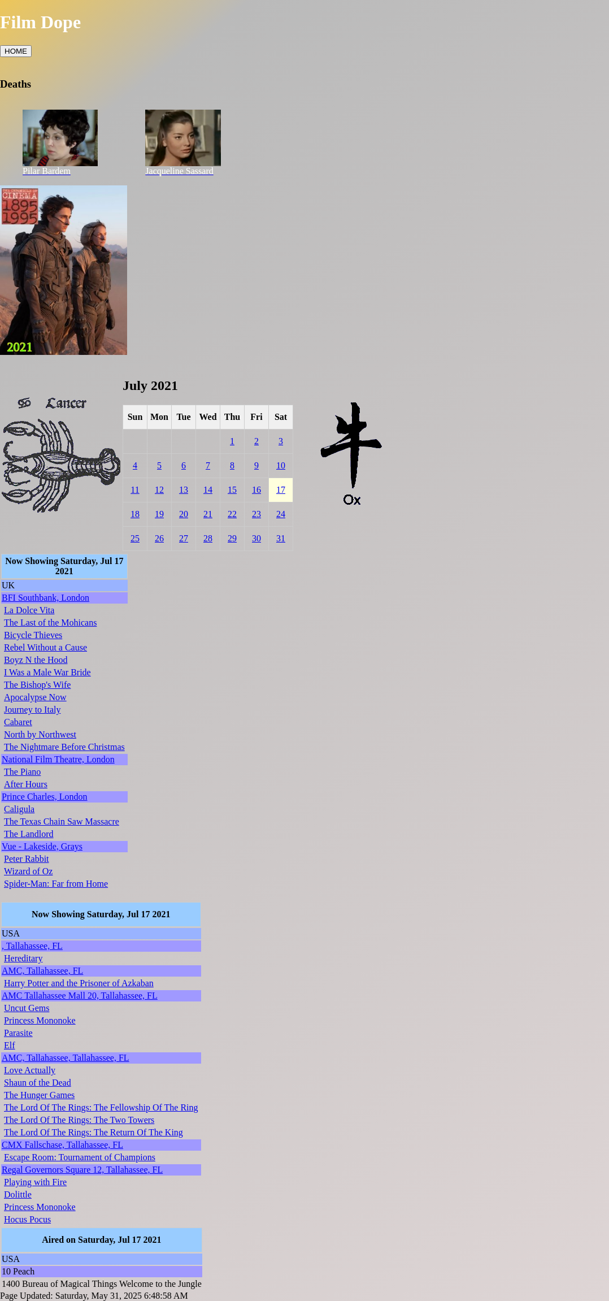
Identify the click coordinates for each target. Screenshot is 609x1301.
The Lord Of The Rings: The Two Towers (79, 1120)
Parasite (18, 1033)
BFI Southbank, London (45, 597)
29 (232, 538)
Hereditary (23, 958)
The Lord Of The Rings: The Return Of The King (93, 1132)
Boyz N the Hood (35, 660)
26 (159, 538)
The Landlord (29, 834)
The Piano (22, 772)
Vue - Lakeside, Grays (42, 846)
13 (183, 490)
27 (183, 538)
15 (232, 490)
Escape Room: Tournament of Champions (79, 1157)
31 (280, 538)
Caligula (19, 809)
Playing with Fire (35, 1182)
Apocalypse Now (35, 697)
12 (159, 490)
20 (183, 514)
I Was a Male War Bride (47, 672)
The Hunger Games (39, 1095)
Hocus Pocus (27, 1219)
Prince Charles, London (45, 796)
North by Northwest (40, 734)
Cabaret (18, 722)
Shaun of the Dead (37, 1082)
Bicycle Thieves (33, 635)
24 (280, 514)
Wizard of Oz (28, 871)
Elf (9, 1045)
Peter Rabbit (26, 859)
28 (207, 538)
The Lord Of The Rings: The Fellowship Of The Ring (101, 1107)
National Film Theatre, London (58, 759)
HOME (16, 51)
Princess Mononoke (40, 1020)
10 (280, 465)
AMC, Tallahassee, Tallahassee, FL (65, 1058)
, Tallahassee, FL (32, 946)
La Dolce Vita (29, 610)
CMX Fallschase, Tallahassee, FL (62, 1145)
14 (207, 490)
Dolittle (18, 1194)
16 (256, 490)
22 (232, 514)
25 (135, 538)
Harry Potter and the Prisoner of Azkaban (79, 983)
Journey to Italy (32, 709)
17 (280, 490)
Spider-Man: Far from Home (56, 883)
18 (135, 514)
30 (256, 538)
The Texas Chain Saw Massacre (61, 821)
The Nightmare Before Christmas (64, 747)
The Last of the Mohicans (50, 622)
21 (207, 514)
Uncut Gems (26, 1008)
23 (256, 514)
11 (134, 490)
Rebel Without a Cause (45, 647)
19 (159, 514)
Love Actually (29, 1070)
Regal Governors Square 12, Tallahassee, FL (82, 1169)
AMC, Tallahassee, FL (42, 970)
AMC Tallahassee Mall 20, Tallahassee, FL (80, 995)
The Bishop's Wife (37, 684)
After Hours (25, 784)
